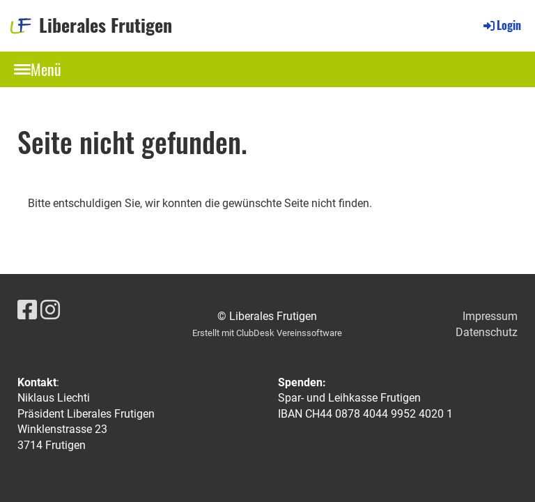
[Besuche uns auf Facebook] (27, 310)
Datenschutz (487, 332)
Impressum (490, 316)
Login (501, 25)
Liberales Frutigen (105, 25)
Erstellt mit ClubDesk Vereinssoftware (267, 333)
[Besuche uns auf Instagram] (50, 310)
